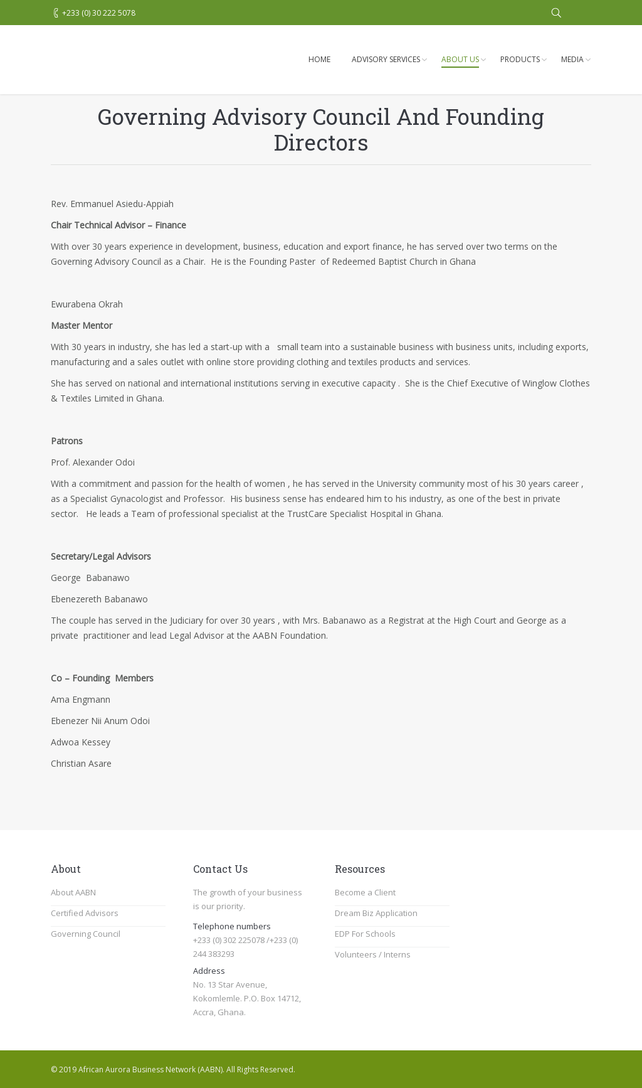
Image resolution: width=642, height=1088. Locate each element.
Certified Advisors (84, 913)
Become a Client (365, 892)
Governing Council (85, 933)
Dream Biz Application (376, 913)
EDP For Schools (365, 933)
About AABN (73, 892)
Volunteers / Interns (373, 954)
